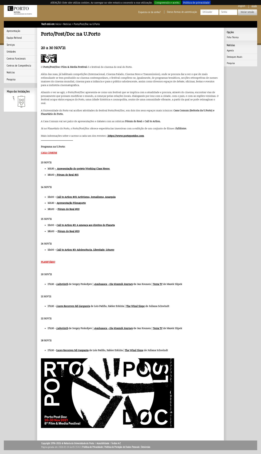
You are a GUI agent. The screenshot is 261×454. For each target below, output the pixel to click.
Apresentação (13, 31)
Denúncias (145, 447)
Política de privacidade (196, 2)
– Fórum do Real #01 (66, 174)
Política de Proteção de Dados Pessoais (121, 447)
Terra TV (157, 284)
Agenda (230, 50)
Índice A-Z (116, 443)
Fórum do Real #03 (68, 231)
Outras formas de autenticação (182, 12)
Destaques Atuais (234, 56)
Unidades (11, 51)
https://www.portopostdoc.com (125, 135)
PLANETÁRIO (48, 262)
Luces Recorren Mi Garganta (73, 306)
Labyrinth (62, 284)
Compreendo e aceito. (167, 2)
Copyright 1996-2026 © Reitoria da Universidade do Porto (67, 443)
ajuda (254, 6)
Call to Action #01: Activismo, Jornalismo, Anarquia (86, 196)
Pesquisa (11, 79)
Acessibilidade (103, 443)
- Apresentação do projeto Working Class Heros (82, 168)
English (241, 6)
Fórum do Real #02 (68, 209)
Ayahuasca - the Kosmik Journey (113, 284)
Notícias (67, 24)
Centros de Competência (19, 65)
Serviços (11, 44)
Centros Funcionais (16, 58)
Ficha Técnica (233, 37)
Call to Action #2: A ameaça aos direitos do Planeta (86, 225)
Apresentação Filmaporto (71, 202)
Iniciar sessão (247, 12)
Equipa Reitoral (14, 38)
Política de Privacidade (92, 447)
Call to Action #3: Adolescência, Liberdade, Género (85, 249)
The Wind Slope (135, 306)
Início (58, 24)
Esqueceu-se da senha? (149, 12)
